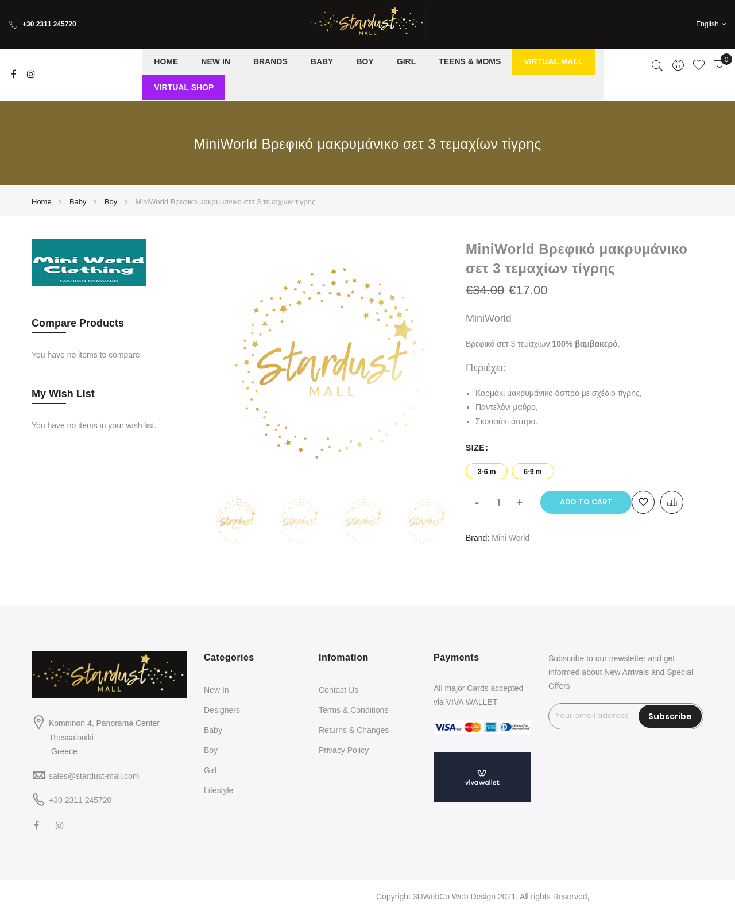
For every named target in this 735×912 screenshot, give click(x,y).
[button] (711, 24)
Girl (210, 770)
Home (42, 201)
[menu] (373, 74)
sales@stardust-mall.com (94, 776)
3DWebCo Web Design (454, 896)
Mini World (510, 537)
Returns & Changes (354, 730)
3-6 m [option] (487, 472)
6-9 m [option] (532, 472)
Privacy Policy (344, 750)
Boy (111, 201)
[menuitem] (165, 62)
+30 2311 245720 (42, 24)
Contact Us (338, 689)
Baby (78, 201)
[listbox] (584, 468)
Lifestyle (218, 790)
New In (216, 689)
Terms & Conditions (353, 710)
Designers (222, 710)
